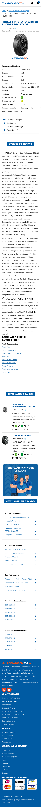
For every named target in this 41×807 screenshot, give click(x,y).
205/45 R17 (10, 634)
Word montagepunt (9, 756)
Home (4, 11)
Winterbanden (7, 735)
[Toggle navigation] (3, 3)
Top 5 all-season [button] (12, 575)
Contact (4, 773)
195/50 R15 (10, 612)
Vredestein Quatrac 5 (13, 586)
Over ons (5, 770)
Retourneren (6, 705)
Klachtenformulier (8, 721)
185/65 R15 (10, 608)
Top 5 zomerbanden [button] (13, 513)
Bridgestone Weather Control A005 (18, 579)
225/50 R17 (10, 649)
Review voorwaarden (10, 718)
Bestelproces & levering (11, 698)
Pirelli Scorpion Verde (10, 369)
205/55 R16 (10, 638)
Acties (4, 760)
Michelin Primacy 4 (12, 521)
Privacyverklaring (8, 800)
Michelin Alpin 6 (11, 557)
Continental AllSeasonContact (16, 553)
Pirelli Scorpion (7, 366)
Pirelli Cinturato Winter (14, 564)
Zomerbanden (7, 739)
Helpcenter (6, 750)
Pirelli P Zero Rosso (9, 360)
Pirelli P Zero (6, 356)
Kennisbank (6, 766)
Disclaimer (6, 802)
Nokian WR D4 (11, 560)
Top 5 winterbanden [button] (13, 545)
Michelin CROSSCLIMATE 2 (16, 590)
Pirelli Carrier (7, 372)
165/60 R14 (10, 605)
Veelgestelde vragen (9, 701)
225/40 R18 (10, 642)
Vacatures (5, 763)
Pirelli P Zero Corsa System (12, 353)
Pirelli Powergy (7, 347)
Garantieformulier (8, 724)
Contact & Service (8, 708)
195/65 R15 (10, 620)
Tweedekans (6, 742)
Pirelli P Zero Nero (9, 363)
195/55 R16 (10, 616)
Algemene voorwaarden (25, 800)
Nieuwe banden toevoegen (19, 11)
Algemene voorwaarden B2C (13, 711)
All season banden (9, 732)
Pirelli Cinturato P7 (9, 350)
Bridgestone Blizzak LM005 (15, 549)
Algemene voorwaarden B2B (13, 714)
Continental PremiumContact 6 (17, 517)
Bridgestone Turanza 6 (13, 535)
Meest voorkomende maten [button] (16, 601)
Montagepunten (8, 753)
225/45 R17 (10, 645)
